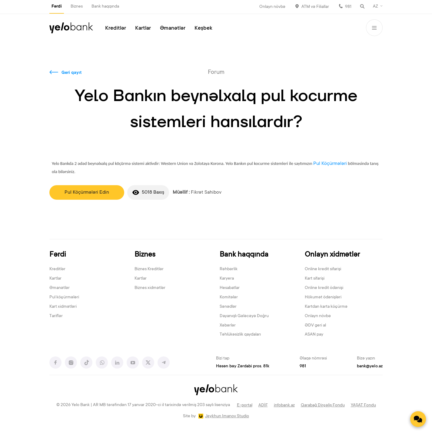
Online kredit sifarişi (323, 269)
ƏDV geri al (315, 325)
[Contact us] (418, 419)
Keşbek (203, 28)
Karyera (227, 278)
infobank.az (284, 405)
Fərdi (57, 6)
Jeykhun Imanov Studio (227, 416)
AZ (375, 6)
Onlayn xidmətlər (332, 255)
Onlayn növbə (272, 7)
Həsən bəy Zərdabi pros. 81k (242, 366)
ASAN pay (314, 334)
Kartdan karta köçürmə (326, 306)
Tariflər (56, 316)
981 (348, 7)
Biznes (77, 6)
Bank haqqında (105, 6)
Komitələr (229, 297)
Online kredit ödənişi (324, 288)
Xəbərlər (228, 325)
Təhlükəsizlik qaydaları (240, 334)
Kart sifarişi (314, 278)
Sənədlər (228, 306)
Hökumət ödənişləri (323, 297)
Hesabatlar (230, 288)
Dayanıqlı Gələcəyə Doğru (244, 316)
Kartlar (143, 28)
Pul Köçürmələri (330, 163)
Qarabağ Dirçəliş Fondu (323, 405)
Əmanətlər (172, 28)
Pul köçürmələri (64, 297)
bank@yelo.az (370, 366)
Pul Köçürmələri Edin (87, 192)
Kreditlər (115, 28)
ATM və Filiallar (315, 7)
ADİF (263, 405)
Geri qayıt (71, 73)
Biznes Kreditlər (149, 269)
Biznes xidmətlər (150, 288)
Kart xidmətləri (63, 306)
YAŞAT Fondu (363, 405)
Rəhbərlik (229, 269)
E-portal (244, 405)
